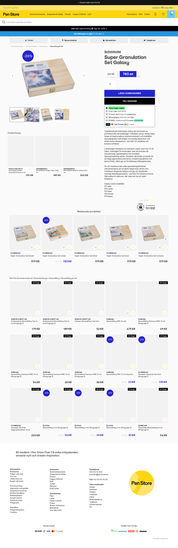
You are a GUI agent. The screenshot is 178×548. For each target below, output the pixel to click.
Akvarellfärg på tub (56, 46)
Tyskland (93, 502)
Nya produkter (70, 40)
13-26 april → (89, 34)
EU (90, 507)
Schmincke (112, 51)
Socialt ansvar (16, 498)
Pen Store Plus (16, 486)
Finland (92, 492)
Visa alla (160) (56, 510)
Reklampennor (16, 495)
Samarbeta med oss (18, 491)
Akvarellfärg (43, 46)
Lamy (52, 498)
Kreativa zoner (16, 500)
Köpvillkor (14, 507)
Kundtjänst (156, 8)
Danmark (93, 489)
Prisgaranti (14, 502)
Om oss (13, 476)
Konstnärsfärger (31, 46)
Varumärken (132, 14)
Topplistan (150, 40)
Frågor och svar (16, 474)
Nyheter (53, 486)
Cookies (13, 512)
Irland (91, 497)
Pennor (68, 14)
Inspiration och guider (19, 488)
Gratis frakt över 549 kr (89, 2)
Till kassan (130, 101)
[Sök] (89, 22)
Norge (92, 487)
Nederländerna (95, 499)
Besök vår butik (16, 481)
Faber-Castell (55, 501)
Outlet (147, 14)
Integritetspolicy (17, 510)
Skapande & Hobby (55, 14)
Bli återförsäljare (17, 493)
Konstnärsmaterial (37, 14)
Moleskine (54, 508)
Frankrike (93, 494)
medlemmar (131, 114)
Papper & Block (79, 14)
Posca (52, 503)
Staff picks (54, 488)
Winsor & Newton (57, 505)
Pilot (52, 496)
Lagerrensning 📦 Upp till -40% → (89, 28)
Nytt (140, 14)
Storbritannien (95, 504)
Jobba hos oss (16, 479)
